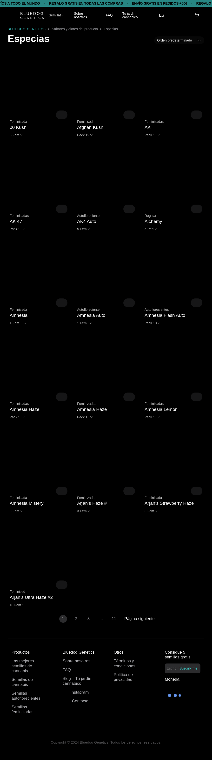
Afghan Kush (90, 127)
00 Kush (18, 127)
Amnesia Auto (91, 315)
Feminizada (18, 122)
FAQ (67, 670)
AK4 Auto (86, 221)
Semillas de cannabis (22, 682)
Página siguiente (139, 618)
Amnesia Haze (25, 409)
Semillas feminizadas (22, 709)
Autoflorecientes (157, 309)
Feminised (85, 122)
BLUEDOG (32, 14)
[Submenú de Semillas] (63, 15)
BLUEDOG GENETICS (27, 29)
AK (148, 127)
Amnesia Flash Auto (165, 315)
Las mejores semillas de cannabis (23, 666)
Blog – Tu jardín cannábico (77, 681)
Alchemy (153, 221)
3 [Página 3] (88, 618)
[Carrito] (197, 15)
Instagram (80, 692)
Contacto (80, 701)
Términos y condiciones (124, 663)
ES (161, 15)
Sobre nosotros (76, 661)
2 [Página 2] (76, 618)
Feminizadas (154, 122)
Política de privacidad (123, 677)
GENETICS (32, 18)
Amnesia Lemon (161, 409)
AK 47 (16, 221)
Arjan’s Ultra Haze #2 (31, 597)
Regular (150, 216)
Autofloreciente (88, 216)
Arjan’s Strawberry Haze (169, 503)
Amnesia (18, 315)
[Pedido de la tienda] (179, 40)
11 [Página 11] (114, 618)
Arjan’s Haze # (92, 503)
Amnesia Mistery (26, 503)
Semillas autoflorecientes (26, 695)
